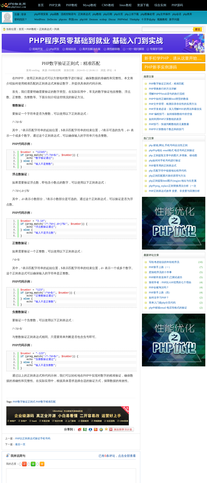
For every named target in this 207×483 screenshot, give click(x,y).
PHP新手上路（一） (160, 267)
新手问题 (174, 19)
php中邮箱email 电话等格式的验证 (168, 307)
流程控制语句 (68, 14)
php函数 (54, 14)
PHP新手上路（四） (160, 292)
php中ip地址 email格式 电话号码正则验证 (172, 150)
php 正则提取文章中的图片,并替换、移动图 (173, 155)
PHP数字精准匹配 (46, 401)
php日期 (107, 14)
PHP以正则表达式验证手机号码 (32, 438)
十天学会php (148, 19)
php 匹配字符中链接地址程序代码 (167, 170)
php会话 (176, 14)
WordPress (39, 19)
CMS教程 (108, 5)
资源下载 (143, 5)
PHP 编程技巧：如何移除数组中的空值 (170, 114)
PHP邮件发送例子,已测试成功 (165, 277)
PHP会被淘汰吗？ (159, 287)
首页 (41, 5)
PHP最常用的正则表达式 (162, 165)
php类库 (187, 14)
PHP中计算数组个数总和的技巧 (166, 129)
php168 (83, 19)
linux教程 (126, 5)
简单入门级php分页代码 (162, 302)
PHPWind (122, 19)
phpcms (63, 19)
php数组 (97, 14)
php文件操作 (163, 14)
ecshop (103, 19)
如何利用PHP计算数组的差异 (165, 119)
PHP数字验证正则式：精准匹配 (166, 83)
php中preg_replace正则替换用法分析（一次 (172, 185)
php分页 (118, 14)
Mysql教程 (89, 5)
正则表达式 (84, 14)
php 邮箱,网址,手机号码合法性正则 (168, 145)
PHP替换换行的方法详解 (162, 88)
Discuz (112, 19)
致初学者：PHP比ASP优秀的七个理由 (170, 282)
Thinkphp (135, 19)
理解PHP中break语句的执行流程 (167, 93)
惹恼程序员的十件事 (160, 272)
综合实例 (160, 5)
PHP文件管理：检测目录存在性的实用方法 (173, 103)
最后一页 (20, 444)
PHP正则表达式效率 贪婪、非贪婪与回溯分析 (174, 190)
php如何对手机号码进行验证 (165, 160)
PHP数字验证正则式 (24, 401)
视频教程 (162, 19)
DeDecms (52, 19)
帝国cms (73, 19)
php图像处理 (148, 14)
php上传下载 (132, 14)
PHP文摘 (55, 5)
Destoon (93, 19)
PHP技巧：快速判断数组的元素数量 (169, 124)
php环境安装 (41, 14)
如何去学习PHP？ (159, 297)
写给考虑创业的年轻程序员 (164, 262)
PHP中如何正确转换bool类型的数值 (168, 98)
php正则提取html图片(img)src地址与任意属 (172, 180)
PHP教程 (72, 5)
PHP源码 (177, 5)
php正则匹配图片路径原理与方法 (167, 175)
